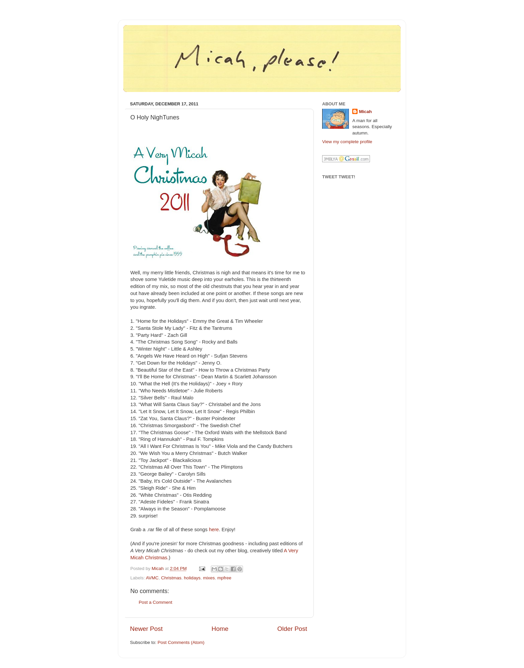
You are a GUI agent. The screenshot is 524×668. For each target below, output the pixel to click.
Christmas (171, 577)
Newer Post (146, 628)
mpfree (224, 577)
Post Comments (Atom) (181, 642)
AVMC (152, 577)
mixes (209, 577)
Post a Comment (155, 602)
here (214, 529)
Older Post (292, 628)
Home (220, 628)
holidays (192, 577)
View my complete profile (347, 141)
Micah (365, 111)
